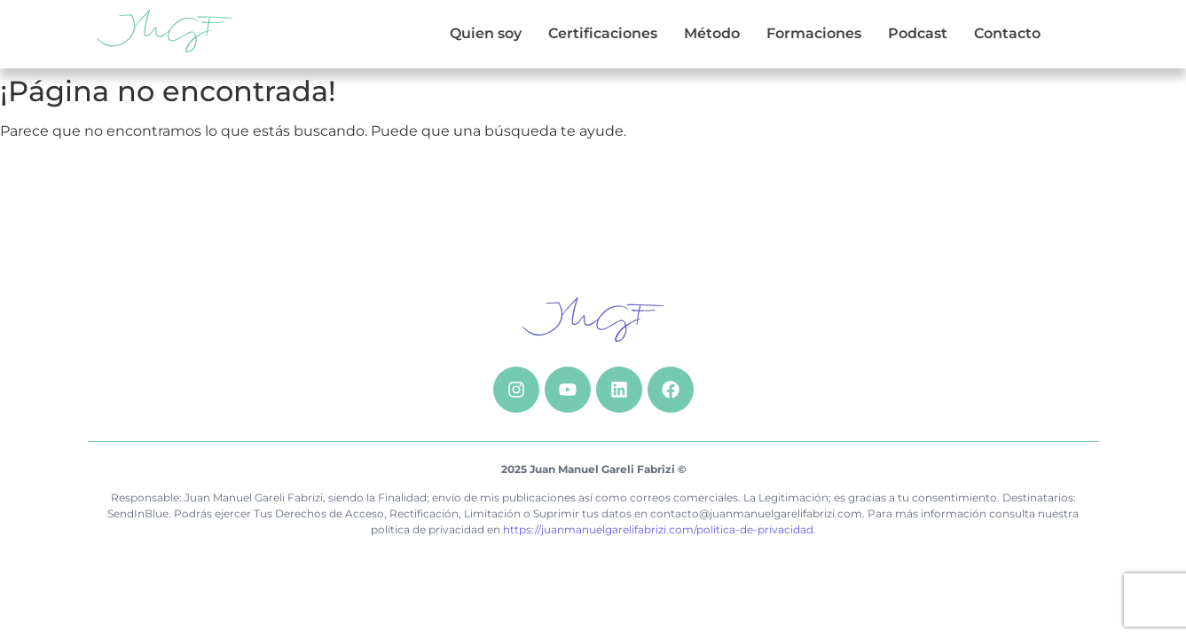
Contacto (1007, 33)
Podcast (917, 33)
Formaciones (813, 33)
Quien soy (486, 33)
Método (712, 33)
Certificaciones (602, 33)
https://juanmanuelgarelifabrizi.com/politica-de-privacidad (658, 529)
